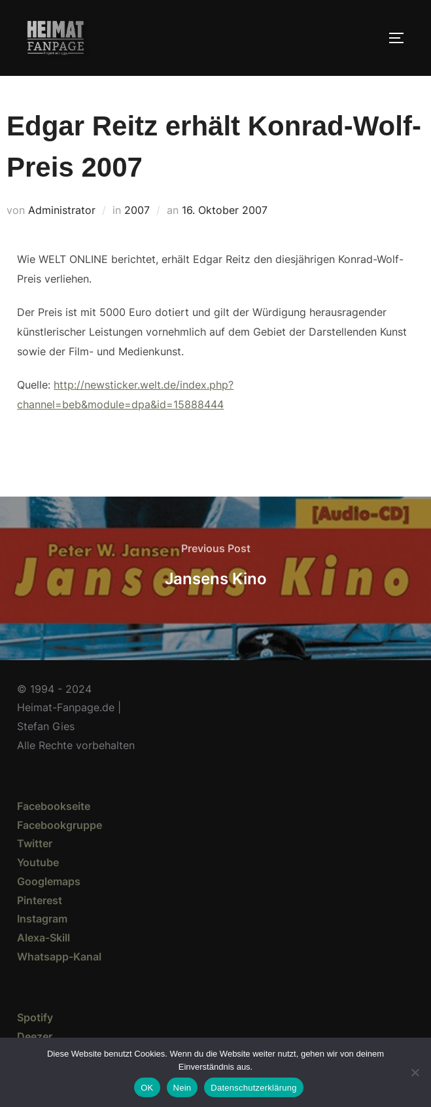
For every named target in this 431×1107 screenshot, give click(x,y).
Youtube (38, 862)
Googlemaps (48, 881)
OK (147, 1088)
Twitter (34, 843)
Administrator (61, 210)
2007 (137, 210)
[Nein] (414, 1072)
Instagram (42, 918)
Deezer (34, 1036)
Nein (182, 1088)
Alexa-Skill (43, 937)
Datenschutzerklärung (253, 1088)
